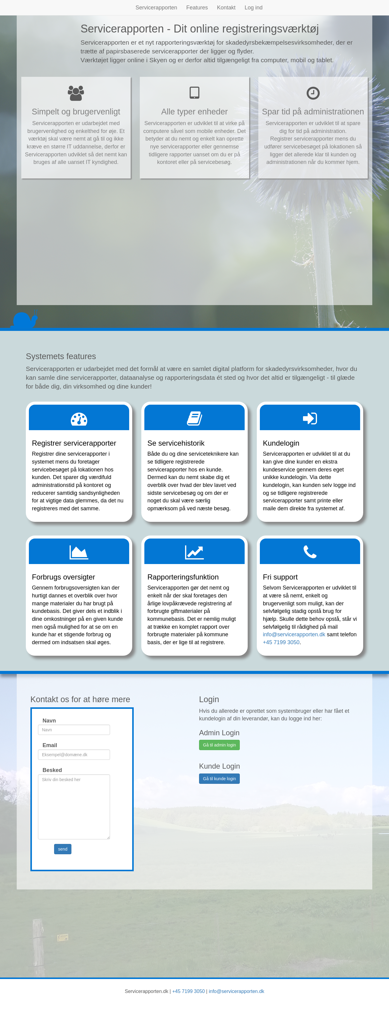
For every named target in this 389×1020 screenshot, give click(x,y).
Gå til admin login (219, 745)
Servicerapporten (156, 8)
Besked (46, 770)
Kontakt (226, 8)
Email (46, 745)
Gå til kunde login (219, 778)
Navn (46, 721)
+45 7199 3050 (281, 642)
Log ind (254, 8)
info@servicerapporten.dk (294, 634)
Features (197, 8)
